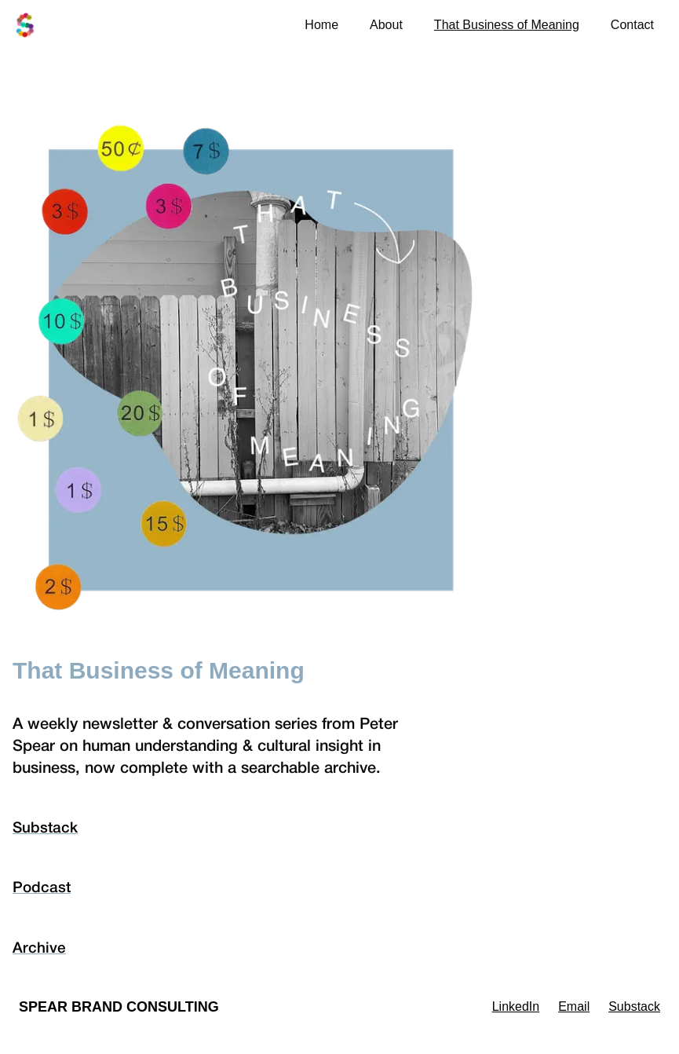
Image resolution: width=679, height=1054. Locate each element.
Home (321, 24)
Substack (45, 829)
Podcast (42, 888)
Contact (632, 24)
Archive (39, 949)
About (386, 24)
